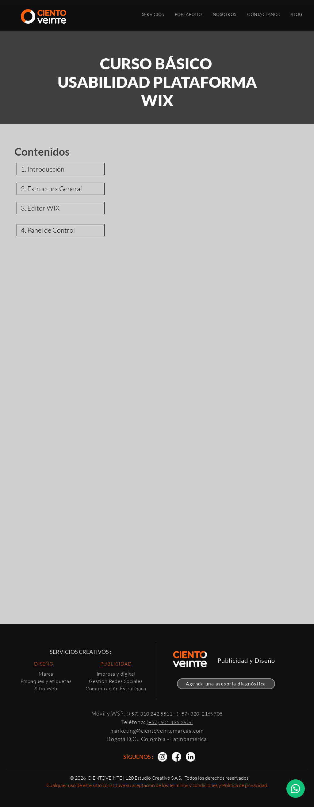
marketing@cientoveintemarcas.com (157, 730)
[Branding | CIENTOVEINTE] (162, 757)
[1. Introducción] (61, 169)
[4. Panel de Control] (61, 230)
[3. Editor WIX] (61, 208)
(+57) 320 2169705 (200, 714)
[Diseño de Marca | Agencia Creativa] (190, 757)
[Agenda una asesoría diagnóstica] (226, 683)
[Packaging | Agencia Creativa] (176, 757)
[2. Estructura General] (61, 189)
